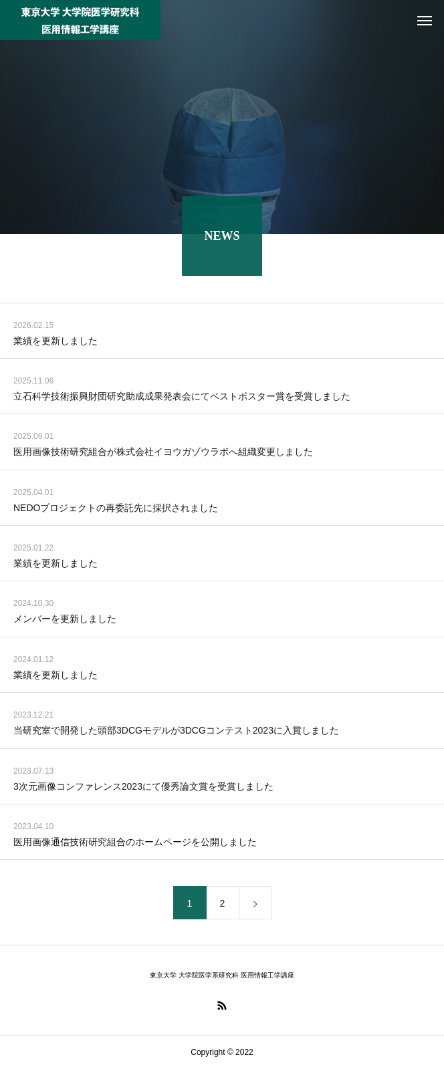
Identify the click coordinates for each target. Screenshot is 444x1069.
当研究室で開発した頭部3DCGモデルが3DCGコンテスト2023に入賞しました (176, 733)
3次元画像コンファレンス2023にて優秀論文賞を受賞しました (143, 788)
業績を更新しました (55, 342)
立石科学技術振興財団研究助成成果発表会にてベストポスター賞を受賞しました (181, 399)
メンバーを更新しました (64, 621)
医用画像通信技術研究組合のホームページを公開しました (135, 844)
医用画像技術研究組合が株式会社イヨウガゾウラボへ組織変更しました (163, 454)
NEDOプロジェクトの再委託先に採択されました (115, 509)
